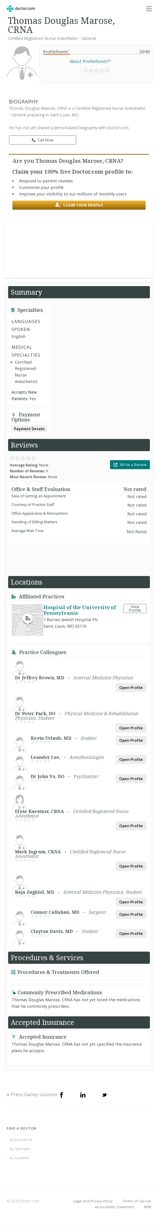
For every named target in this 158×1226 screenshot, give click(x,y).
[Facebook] (61, 1094)
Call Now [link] (42, 140)
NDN (147, 1207)
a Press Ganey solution (32, 1095)
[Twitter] (104, 1094)
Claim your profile (79, 205)
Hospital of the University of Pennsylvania (80, 610)
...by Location (18, 1158)
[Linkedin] (83, 1094)
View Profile (135, 608)
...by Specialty (18, 1149)
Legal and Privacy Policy (93, 1201)
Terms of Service (137, 1201)
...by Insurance (19, 1139)
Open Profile (131, 687)
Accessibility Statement (114, 1207)
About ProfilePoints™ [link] (90, 61)
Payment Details (29, 429)
